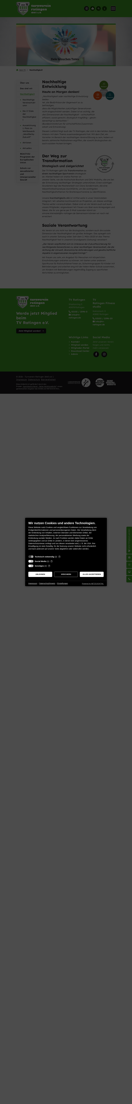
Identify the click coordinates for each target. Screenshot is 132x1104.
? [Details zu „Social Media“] (51, 561)
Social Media (40, 561)
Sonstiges (39, 566)
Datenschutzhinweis (47, 583)
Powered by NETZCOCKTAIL (93, 584)
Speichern (66, 574)
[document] (66, 537)
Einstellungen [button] (62, 583)
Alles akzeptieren (92, 574)
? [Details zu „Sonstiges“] (49, 566)
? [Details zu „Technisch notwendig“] (59, 557)
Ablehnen (40, 574)
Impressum (32, 583)
